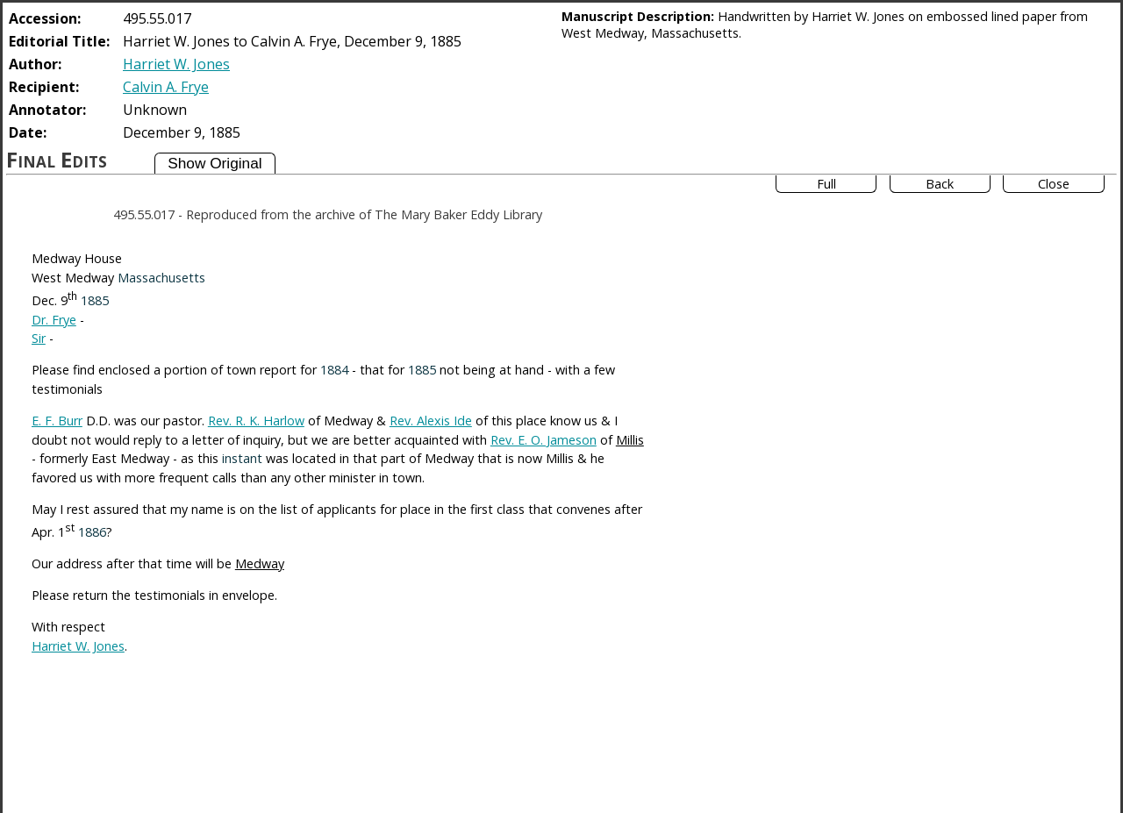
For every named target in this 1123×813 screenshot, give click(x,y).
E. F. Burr (57, 420)
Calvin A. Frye (166, 86)
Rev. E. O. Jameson (543, 439)
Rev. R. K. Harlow (256, 420)
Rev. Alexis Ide (431, 420)
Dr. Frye (54, 319)
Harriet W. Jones (176, 64)
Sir (39, 338)
